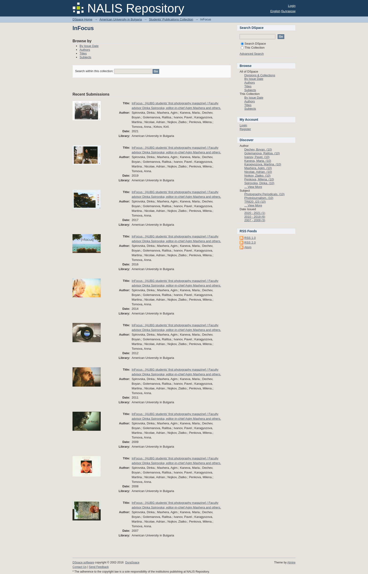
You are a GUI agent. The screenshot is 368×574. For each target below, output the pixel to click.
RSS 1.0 (250, 238)
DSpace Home (82, 19)
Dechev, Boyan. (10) (258, 149)
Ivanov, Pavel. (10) (256, 157)
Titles (83, 53)
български (288, 11)
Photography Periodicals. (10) (264, 194)
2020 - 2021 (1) (254, 213)
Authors (85, 49)
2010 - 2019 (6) (254, 216)
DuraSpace (132, 562)
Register (245, 129)
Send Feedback (99, 567)
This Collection (252, 47)
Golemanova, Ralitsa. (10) (262, 153)
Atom (247, 247)
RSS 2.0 (250, 242)
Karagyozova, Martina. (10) (262, 164)
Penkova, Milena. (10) (259, 179)
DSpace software (83, 562)
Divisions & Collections (259, 75)
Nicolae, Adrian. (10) (258, 172)
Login (291, 6)
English (275, 11)
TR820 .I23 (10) (255, 201)
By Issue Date (89, 46)
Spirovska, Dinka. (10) (259, 183)
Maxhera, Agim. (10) (258, 168)
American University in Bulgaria (121, 19)
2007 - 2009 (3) (254, 220)
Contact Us (80, 567)
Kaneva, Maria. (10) (257, 161)
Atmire (291, 562)
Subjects (85, 57)
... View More (253, 187)
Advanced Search (252, 53)
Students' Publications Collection (171, 19)
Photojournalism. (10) (258, 198)
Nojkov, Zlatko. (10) (257, 175)
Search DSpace (253, 43)
